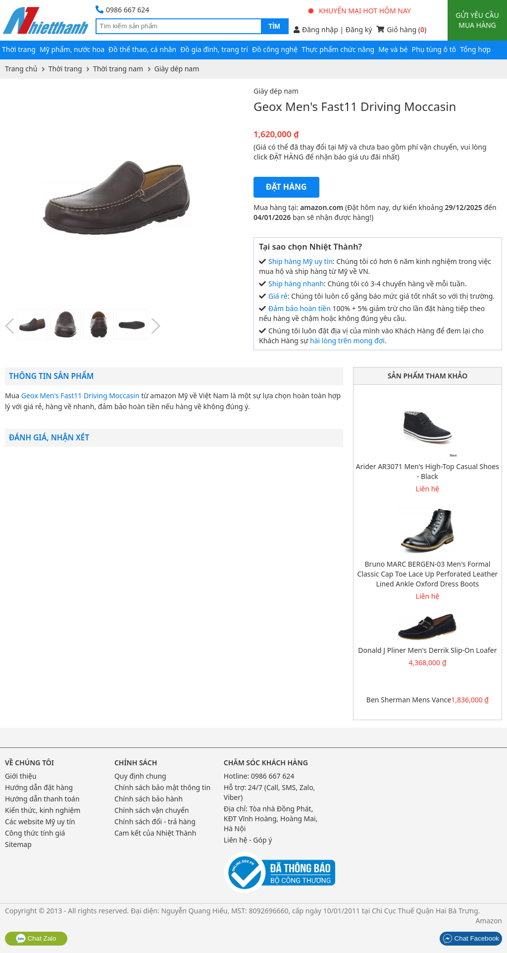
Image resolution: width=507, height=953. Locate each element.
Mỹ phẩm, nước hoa (72, 49)
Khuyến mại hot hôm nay (360, 10)
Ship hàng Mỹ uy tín (300, 261)
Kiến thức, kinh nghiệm (42, 810)
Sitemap (18, 844)
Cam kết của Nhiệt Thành (155, 833)
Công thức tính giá (35, 833)
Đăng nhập (316, 29)
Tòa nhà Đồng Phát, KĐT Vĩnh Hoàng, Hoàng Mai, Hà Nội (271, 818)
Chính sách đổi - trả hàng (155, 821)
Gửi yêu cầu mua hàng (477, 20)
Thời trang (19, 49)
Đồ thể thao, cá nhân (142, 49)
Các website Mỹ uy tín (40, 821)
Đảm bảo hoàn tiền (299, 308)
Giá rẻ (278, 296)
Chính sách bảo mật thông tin (162, 787)
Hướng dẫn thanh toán (42, 798)
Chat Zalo (36, 938)
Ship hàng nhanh (296, 283)
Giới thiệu (21, 776)
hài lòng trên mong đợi (347, 340)
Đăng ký (359, 29)
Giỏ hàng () (401, 29)
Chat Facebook (471, 938)
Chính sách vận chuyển (151, 810)
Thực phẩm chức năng (338, 49)
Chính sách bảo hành (148, 798)
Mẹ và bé (392, 49)
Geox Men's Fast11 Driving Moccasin (80, 395)
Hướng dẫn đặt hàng (39, 787)
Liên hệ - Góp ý (248, 840)
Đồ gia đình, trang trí (214, 49)
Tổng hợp (475, 49)
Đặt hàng (286, 186)
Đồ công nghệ (275, 49)
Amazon (488, 920)
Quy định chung (140, 776)
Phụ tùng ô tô (434, 49)
